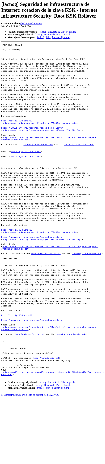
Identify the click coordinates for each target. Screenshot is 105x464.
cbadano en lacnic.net (31, 23)
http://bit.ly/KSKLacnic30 (16, 136)
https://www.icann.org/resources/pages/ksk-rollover (32, 144)
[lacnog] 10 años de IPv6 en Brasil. (52, 34)
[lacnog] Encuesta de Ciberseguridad (57, 31)
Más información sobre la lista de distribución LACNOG (30, 461)
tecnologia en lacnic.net (38, 164)
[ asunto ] (57, 37)
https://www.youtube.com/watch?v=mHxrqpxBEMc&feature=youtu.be (40, 139)
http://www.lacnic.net (46, 421)
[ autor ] (66, 37)
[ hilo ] (48, 37)
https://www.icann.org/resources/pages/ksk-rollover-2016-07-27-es (42, 147)
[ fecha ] (39, 37)
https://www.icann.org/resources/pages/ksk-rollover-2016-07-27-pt (42, 278)
